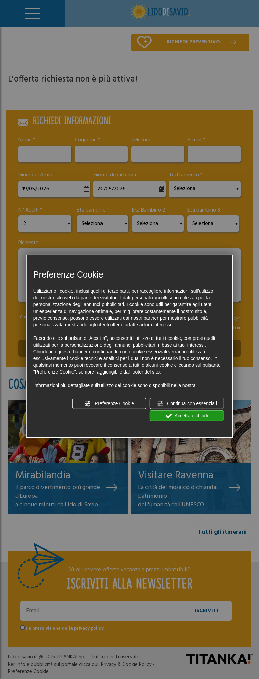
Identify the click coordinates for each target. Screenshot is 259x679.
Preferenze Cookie (109, 404)
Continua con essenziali (187, 404)
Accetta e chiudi (187, 416)
